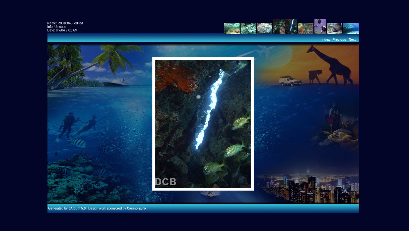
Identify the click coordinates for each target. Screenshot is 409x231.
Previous (339, 39)
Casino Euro (136, 208)
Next (352, 39)
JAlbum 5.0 (77, 208)
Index (325, 39)
